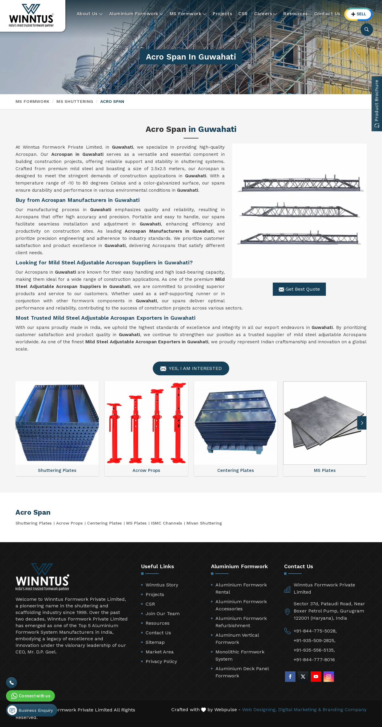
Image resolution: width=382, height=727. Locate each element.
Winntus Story (162, 585)
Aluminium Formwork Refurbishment (241, 621)
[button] (362, 423)
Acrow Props (69, 523)
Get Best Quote (299, 289)
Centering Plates (104, 523)
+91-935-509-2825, (314, 640)
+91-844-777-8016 (314, 659)
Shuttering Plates (34, 523)
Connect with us (30, 695)
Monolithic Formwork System (239, 655)
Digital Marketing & (299, 709)
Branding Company (344, 709)
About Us (90, 13)
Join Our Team (163, 613)
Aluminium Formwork (136, 13)
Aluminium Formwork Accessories (241, 605)
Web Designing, (259, 709)
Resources (296, 13)
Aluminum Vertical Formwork (237, 638)
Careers (266, 13)
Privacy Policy (161, 661)
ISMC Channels (166, 523)
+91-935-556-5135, (314, 650)
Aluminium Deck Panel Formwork (242, 672)
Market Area (160, 652)
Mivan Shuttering (204, 523)
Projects (222, 13)
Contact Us (327, 13)
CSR (243, 13)
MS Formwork (188, 13)
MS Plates (136, 523)
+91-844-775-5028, (315, 631)
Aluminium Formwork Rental (241, 588)
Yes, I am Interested (191, 368)
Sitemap (155, 642)
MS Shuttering (74, 101)
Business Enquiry (30, 710)
